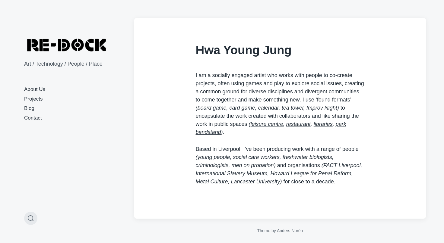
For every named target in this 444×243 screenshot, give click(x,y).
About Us (34, 89)
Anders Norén (290, 230)
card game (242, 108)
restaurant (298, 124)
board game (212, 108)
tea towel (292, 108)
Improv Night (321, 108)
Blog (29, 108)
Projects (33, 99)
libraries (323, 124)
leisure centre (267, 124)
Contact (33, 118)
